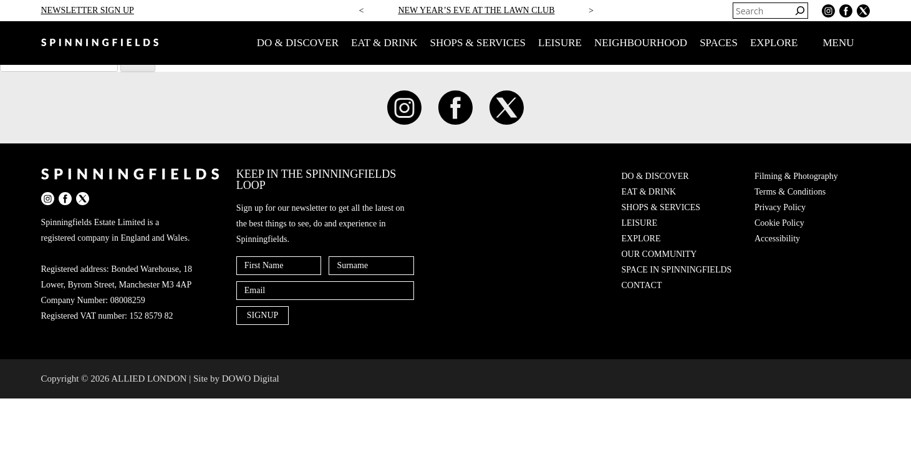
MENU (846, 43)
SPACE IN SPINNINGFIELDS (677, 269)
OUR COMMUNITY (659, 254)
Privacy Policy (780, 207)
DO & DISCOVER (298, 43)
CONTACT (642, 285)
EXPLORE (774, 43)
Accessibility (777, 238)
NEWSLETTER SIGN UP (87, 10)
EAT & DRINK (384, 43)
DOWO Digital (250, 379)
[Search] (800, 10)
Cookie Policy (779, 223)
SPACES (719, 43)
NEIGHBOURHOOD (640, 43)
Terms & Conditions (790, 191)
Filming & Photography (796, 176)
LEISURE (560, 43)
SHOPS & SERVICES (478, 43)
